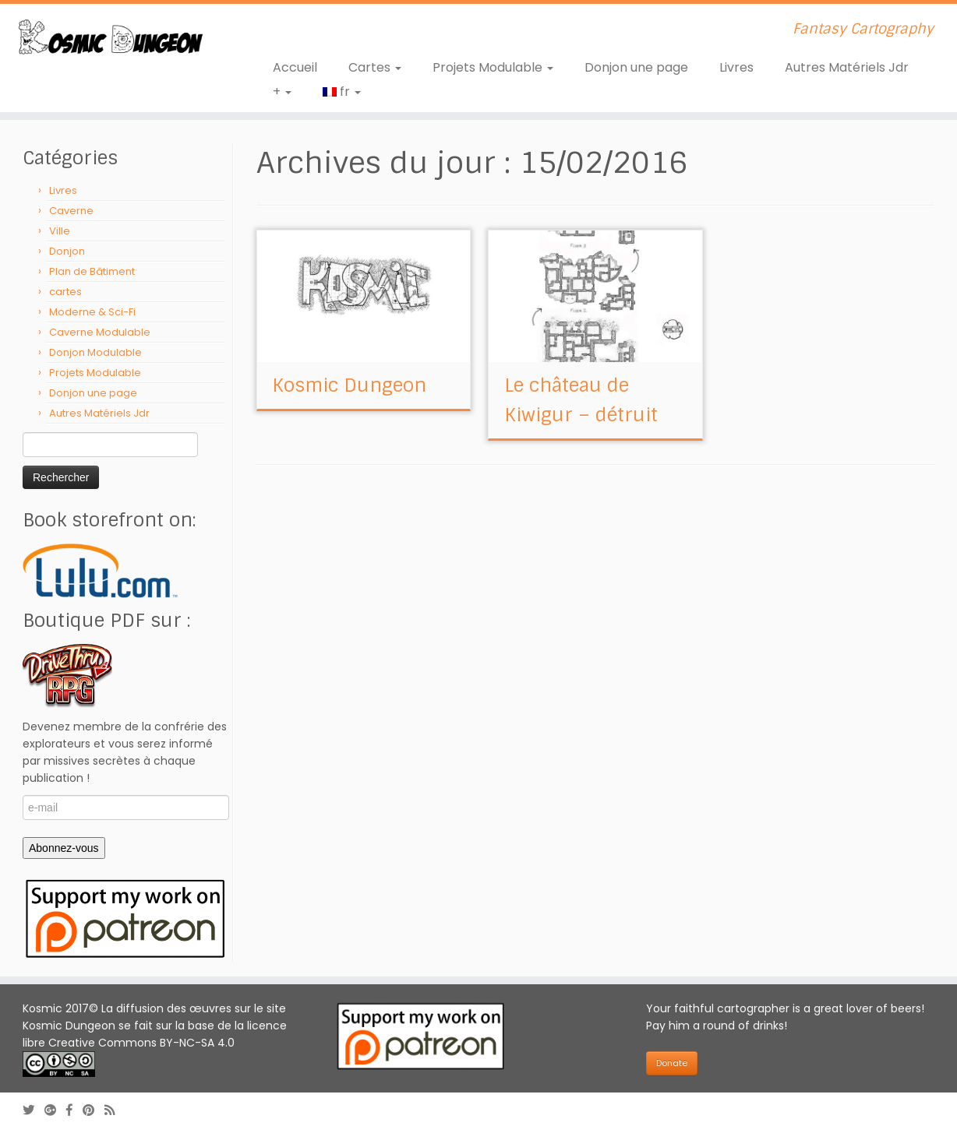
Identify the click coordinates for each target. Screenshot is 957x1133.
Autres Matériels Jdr (847, 67)
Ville (59, 230)
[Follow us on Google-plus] (55, 1110)
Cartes (374, 67)
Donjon (67, 251)
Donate (671, 1063)
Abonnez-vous (64, 848)
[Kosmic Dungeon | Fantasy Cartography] (110, 39)
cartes (65, 291)
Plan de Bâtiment (92, 271)
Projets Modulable (493, 67)
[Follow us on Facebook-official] (74, 1110)
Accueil (295, 67)
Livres (736, 67)
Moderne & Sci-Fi (92, 311)
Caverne (71, 210)
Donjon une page (636, 67)
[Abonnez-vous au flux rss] (114, 1110)
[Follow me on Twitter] (33, 1110)
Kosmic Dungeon (349, 385)
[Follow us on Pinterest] (93, 1110)
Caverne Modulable (99, 332)
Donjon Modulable (95, 352)
